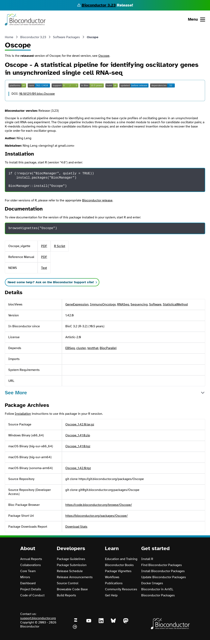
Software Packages (66, 37)
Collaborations (30, 565)
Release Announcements (75, 577)
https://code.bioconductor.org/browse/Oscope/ (98, 505)
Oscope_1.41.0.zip (77, 435)
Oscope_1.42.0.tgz (78, 468)
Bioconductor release (97, 200)
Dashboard (28, 583)
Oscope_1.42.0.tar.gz (79, 424)
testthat (92, 348)
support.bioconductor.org (38, 618)
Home (9, 37)
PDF (44, 246)
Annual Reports (31, 559)
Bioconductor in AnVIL (157, 589)
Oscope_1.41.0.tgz (77, 446)
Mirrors (25, 577)
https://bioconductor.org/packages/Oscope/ (96, 516)
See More (16, 392)
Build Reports (66, 595)
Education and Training (121, 559)
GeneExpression (77, 304)
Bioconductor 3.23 (99, 5)
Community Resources (121, 589)
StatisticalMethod (175, 304)
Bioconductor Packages (158, 595)
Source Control (67, 583)
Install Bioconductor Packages (163, 571)
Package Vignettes (118, 571)
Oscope (103, 56)
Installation (23, 414)
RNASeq (123, 304)
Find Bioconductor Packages (161, 565)
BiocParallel (108, 348)
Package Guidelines (71, 559)
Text (44, 268)
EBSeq (70, 348)
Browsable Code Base (72, 589)
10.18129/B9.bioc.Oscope (37, 94)
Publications (114, 583)
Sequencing (139, 304)
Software (155, 304)
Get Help (111, 595)
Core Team (28, 571)
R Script (59, 246)
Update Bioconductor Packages (163, 577)
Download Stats (76, 527)
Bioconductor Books (119, 565)
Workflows (112, 577)
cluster (81, 348)
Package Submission (72, 565)
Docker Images (152, 583)
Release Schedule (70, 571)
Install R (147, 559)
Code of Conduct (32, 595)
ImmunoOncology (103, 304)
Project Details (30, 589)
